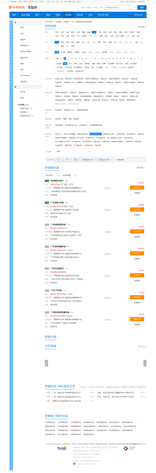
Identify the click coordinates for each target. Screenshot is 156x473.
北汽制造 (133, 64)
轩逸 (100, 7)
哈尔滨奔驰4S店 (130, 426)
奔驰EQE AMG (95, 134)
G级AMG (96, 141)
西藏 (127, 36)
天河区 (63, 52)
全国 (48, 1)
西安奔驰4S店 (102, 422)
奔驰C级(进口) (60, 100)
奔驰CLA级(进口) (61, 92)
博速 (106, 67)
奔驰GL (70, 100)
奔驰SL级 (113, 100)
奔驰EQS (58, 110)
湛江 (67, 46)
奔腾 (104, 64)
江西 (67, 36)
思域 (83, 7)
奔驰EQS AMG (108, 134)
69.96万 (141, 249)
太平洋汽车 (49, 22)
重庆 (72, 32)
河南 (56, 36)
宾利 (126, 64)
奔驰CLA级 (59, 79)
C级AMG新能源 (61, 138)
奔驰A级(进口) (98, 96)
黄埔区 (104, 52)
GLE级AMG (76, 141)
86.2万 (141, 227)
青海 (95, 36)
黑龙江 (132, 32)
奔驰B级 (109, 96)
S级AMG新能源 (117, 141)
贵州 (110, 32)
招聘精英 (119, 444)
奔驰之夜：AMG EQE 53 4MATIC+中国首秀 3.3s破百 (120, 397)
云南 (133, 36)
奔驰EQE (58, 82)
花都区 (111, 52)
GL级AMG (59, 145)
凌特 (70, 119)
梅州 (88, 42)
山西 (117, 36)
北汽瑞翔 (113, 67)
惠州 (78, 42)
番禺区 (69, 52)
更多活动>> (142, 347)
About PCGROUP (51, 444)
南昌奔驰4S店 (89, 430)
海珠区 (76, 52)
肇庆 (72, 46)
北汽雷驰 (122, 67)
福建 (88, 32)
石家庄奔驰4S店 (89, 426)
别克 (81, 64)
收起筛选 (142, 27)
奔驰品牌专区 (142, 387)
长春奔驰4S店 (76, 430)
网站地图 (125, 444)
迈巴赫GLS (83, 125)
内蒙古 (84, 36)
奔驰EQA (125, 79)
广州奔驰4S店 (50, 422)
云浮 (56, 46)
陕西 (101, 36)
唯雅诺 (76, 119)
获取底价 (137, 187)
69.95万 (141, 183)
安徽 (83, 32)
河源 (110, 42)
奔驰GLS (58, 96)
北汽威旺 (99, 67)
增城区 (118, 52)
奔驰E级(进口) (83, 92)
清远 (126, 42)
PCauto (143, 444)
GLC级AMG (128, 138)
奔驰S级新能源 (85, 96)
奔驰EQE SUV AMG (76, 138)
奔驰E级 (80, 82)
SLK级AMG (78, 145)
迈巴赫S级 (59, 125)
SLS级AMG (88, 145)
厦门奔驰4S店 (63, 434)
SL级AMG (105, 141)
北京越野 (111, 64)
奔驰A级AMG (78, 79)
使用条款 (92, 444)
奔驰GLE (110, 92)
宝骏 (93, 64)
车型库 (25, 1)
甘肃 (104, 32)
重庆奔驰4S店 (127, 422)
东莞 (67, 42)
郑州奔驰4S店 (127, 430)
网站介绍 (60, 444)
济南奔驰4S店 (103, 426)
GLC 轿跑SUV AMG (114, 138)
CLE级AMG (131, 134)
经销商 (31, 1)
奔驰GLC (118, 82)
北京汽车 (119, 64)
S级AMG (98, 145)
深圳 (65, 1)
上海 (57, 1)
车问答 (41, 1)
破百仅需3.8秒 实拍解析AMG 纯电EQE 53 (118, 392)
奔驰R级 (87, 100)
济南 (78, 1)
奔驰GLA (101, 82)
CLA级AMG (120, 134)
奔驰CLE (73, 92)
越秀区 (90, 52)
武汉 (74, 1)
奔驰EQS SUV (69, 110)
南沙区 (132, 52)
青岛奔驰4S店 (89, 434)
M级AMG (68, 145)
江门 (115, 42)
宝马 (70, 64)
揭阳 (99, 42)
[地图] (84, 191)
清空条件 (120, 160)
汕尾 (136, 42)
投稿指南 (86, 444)
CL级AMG (129, 141)
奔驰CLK (124, 96)
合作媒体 (79, 444)
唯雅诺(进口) (131, 100)
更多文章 (83, 387)
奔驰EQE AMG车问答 (96, 387)
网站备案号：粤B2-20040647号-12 (84, 457)
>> (82, 1)
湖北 (115, 32)
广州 (61, 1)
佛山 (72, 42)
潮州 (94, 42)
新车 (20, 1)
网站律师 (98, 444)
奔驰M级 (78, 100)
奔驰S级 (75, 96)
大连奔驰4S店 (102, 430)
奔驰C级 (103, 79)
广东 (94, 32)
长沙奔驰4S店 (63, 426)
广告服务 (73, 444)
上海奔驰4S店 (76, 422)
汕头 (104, 42)
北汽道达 (70, 71)
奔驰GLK (58, 86)
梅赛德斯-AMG (88, 160)
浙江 (138, 36)
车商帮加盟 (112, 444)
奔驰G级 (67, 96)
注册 (127, 1)
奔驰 (65, 64)
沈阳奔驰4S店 (76, 426)
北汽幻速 (68, 67)
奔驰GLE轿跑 (134, 92)
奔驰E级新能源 (90, 82)
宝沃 (92, 67)
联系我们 (105, 444)
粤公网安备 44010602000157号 (84, 464)
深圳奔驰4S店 (89, 422)
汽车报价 (58, 22)
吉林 (72, 36)
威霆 (65, 119)
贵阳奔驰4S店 (50, 434)
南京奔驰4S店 (116, 426)
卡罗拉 (95, 7)
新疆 (122, 36)
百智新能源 (60, 71)
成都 (69, 1)
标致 (98, 64)
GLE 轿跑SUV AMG (62, 141)
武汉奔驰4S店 (114, 422)
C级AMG (140, 134)
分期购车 (137, 193)
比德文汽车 (79, 71)
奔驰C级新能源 (114, 79)
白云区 (83, 52)
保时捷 (87, 64)
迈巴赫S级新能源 (96, 125)
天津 (78, 32)
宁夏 (90, 36)
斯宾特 (121, 100)
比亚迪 (58, 64)
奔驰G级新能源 (82, 110)
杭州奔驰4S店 (50, 430)
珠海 (62, 46)
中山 (83, 42)
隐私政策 (67, 444)
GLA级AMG (90, 138)
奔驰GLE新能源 (122, 92)
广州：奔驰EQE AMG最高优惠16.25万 (66, 392)
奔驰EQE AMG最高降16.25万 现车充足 (66, 401)
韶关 (131, 42)
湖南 (120, 32)
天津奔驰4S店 (114, 430)
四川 (106, 36)
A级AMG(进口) (82, 134)
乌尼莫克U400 (73, 104)
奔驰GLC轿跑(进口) (98, 92)
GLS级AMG (87, 141)
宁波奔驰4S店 (63, 430)
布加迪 (86, 67)
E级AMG (137, 141)
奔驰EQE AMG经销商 (84, 22)
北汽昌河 (59, 67)
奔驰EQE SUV (69, 82)
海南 (138, 32)
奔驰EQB (134, 79)
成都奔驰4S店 (50, 426)
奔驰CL (116, 96)
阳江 (142, 42)
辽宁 (78, 36)
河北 (126, 32)
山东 (111, 36)
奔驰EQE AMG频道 (128, 387)
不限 (56, 32)
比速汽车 (131, 67)
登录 (122, 1)
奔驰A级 (68, 79)
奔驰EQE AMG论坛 (113, 387)
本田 (75, 64)
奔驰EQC (140, 82)
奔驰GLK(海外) (60, 104)
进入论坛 (133, 1)
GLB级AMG (100, 138)
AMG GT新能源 (69, 134)
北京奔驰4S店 (63, 422)
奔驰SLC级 (96, 100)
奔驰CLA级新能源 (91, 79)
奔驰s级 (89, 7)
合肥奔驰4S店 (76, 434)
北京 (52, 1)
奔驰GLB (109, 82)
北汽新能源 (78, 67)
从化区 (125, 52)
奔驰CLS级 (134, 96)
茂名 (120, 42)
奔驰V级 (58, 119)
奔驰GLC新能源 (129, 82)
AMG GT (58, 134)
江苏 (62, 36)
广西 (99, 32)
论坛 (36, 1)
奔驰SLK (105, 100)
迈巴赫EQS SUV (71, 125)
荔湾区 (97, 52)
